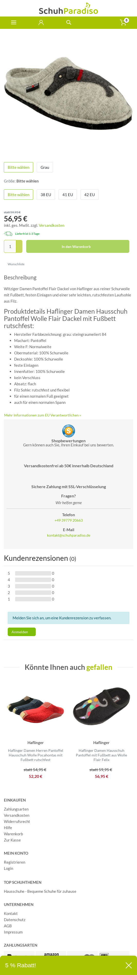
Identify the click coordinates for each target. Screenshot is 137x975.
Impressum (13, 932)
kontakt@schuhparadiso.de (68, 535)
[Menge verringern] (19, 250)
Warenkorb (13, 833)
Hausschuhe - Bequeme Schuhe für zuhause (40, 891)
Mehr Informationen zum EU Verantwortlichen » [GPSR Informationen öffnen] (42, 415)
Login (8, 868)
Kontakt (11, 913)
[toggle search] (68, 22)
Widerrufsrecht (17, 821)
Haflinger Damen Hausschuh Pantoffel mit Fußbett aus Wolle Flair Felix (101, 755)
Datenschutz (14, 919)
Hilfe (8, 827)
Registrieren (14, 862)
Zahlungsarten (16, 809)
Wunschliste (14, 264)
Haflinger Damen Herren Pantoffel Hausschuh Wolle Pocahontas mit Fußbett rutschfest (35, 755)
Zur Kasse (12, 840)
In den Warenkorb (94, 246)
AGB (8, 925)
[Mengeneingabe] (10, 246)
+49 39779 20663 (68, 520)
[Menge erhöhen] (19, 243)
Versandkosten (51, 225)
